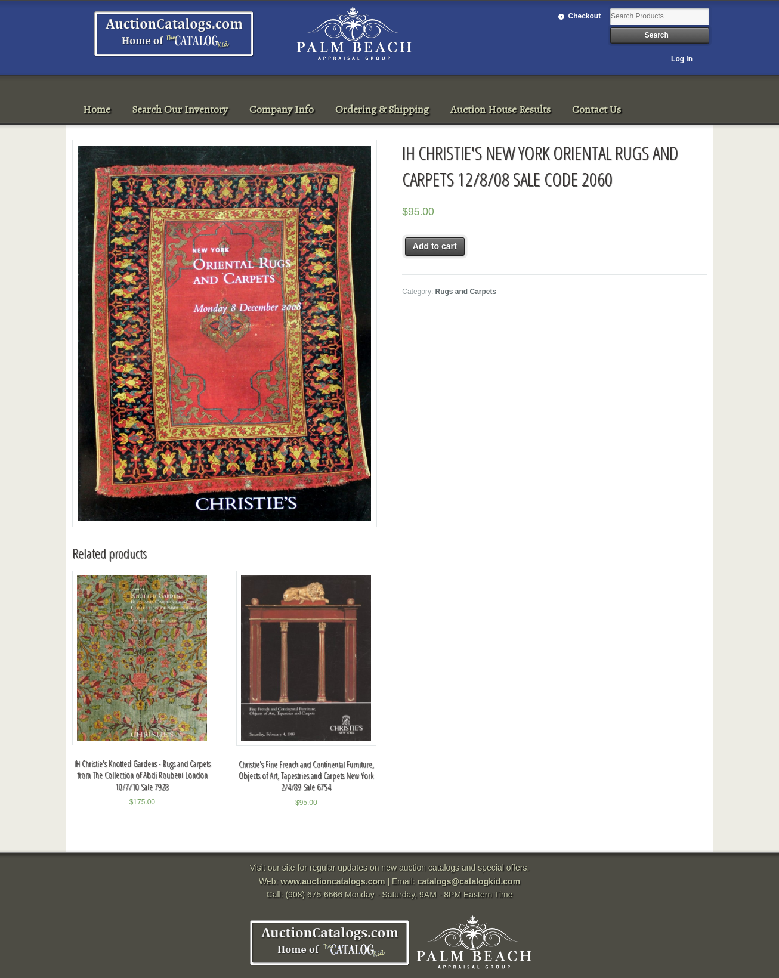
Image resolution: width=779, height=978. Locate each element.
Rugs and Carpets (466, 291)
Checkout (584, 16)
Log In (682, 59)
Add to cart (435, 246)
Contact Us (596, 109)
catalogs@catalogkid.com (469, 881)
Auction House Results (500, 109)
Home (96, 109)
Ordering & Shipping (382, 109)
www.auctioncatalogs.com (332, 881)
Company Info (281, 109)
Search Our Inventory (180, 109)
